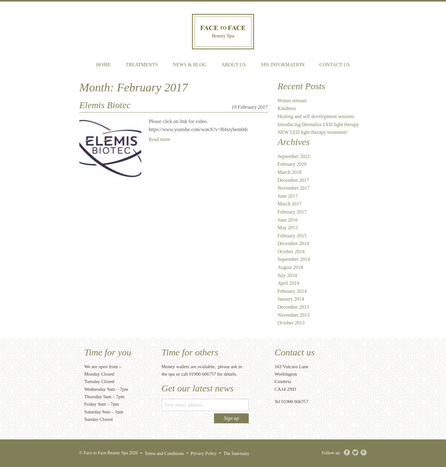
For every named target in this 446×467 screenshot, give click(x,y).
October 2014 (291, 251)
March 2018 (290, 172)
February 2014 (292, 291)
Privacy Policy (203, 453)
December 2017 (293, 180)
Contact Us (334, 64)
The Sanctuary (236, 453)
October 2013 (291, 322)
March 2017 (290, 203)
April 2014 (288, 283)
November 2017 (294, 188)
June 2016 (288, 219)
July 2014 (287, 275)
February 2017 (292, 211)
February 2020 (292, 164)
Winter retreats (292, 100)
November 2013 (294, 315)
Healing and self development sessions (316, 116)
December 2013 (293, 307)
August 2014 (290, 267)
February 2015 (292, 235)
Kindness (287, 108)
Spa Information (282, 64)
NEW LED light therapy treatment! (313, 132)
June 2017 (288, 196)
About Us (233, 64)
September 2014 (294, 259)
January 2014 (291, 299)
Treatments (141, 64)
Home (103, 64)
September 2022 (294, 156)
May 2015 (288, 227)
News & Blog (189, 64)
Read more (159, 139)
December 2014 (293, 243)
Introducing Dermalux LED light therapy (318, 124)
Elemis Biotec (105, 105)
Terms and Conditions (164, 453)
